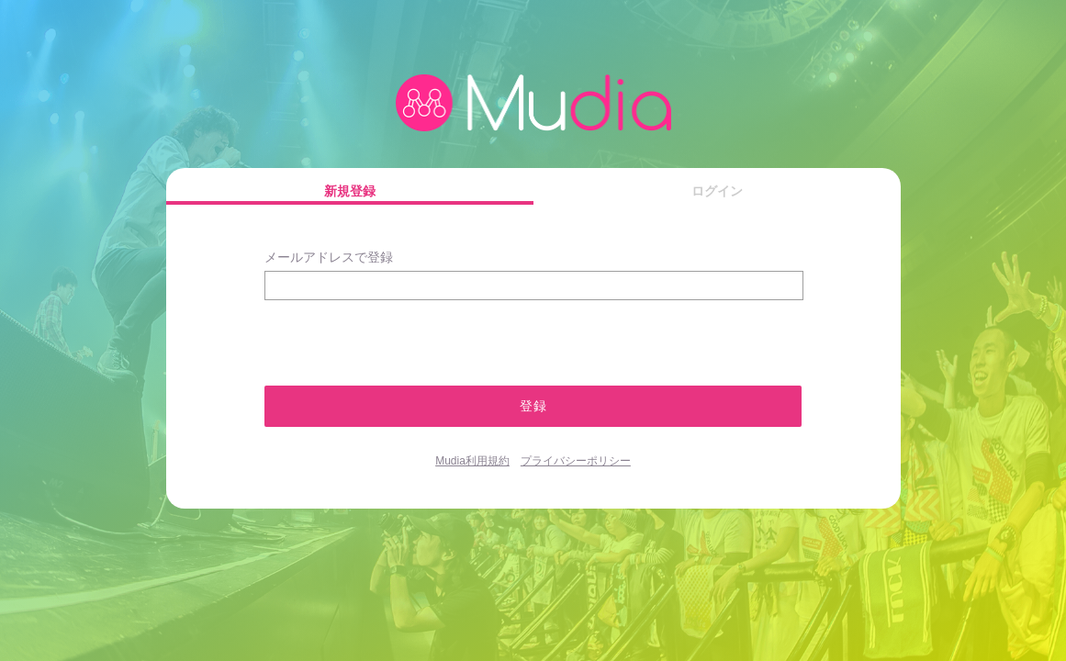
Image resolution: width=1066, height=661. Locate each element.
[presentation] (362, 334)
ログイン (717, 191)
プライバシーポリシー (576, 460)
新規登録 (350, 191)
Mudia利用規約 (472, 460)
